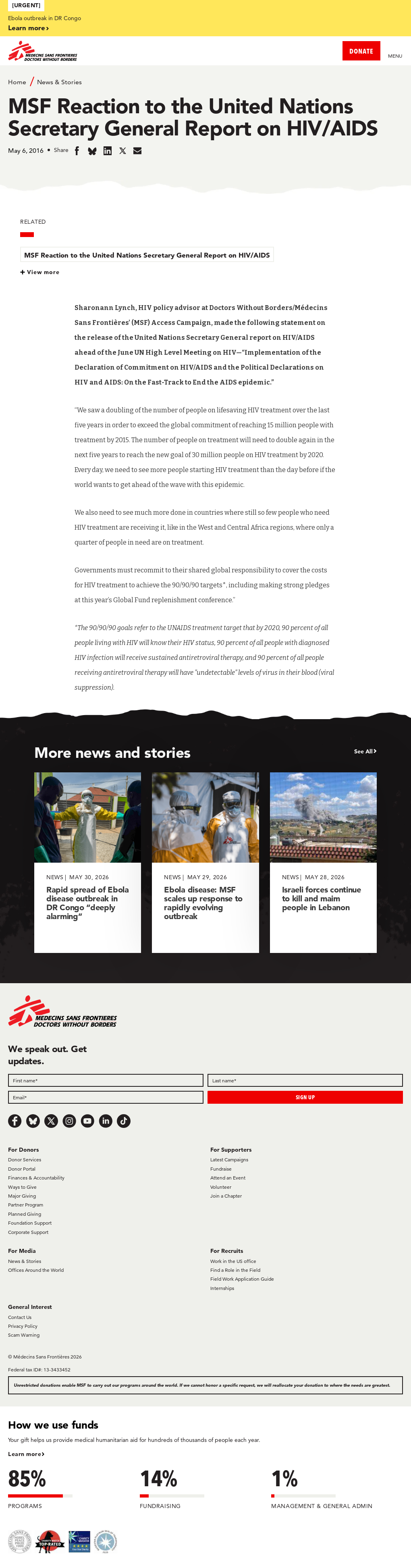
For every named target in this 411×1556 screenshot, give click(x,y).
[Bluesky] (33, 1121)
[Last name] (305, 1080)
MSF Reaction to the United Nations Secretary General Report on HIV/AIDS (147, 255)
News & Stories (59, 82)
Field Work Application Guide (242, 1279)
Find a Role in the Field (235, 1270)
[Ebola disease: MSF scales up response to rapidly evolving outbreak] (205, 862)
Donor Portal (21, 1169)
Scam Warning (23, 1335)
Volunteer (220, 1187)
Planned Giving (24, 1214)
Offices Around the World (36, 1270)
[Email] (105, 1097)
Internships (222, 1288)
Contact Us (19, 1317)
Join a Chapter (226, 1196)
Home (17, 82)
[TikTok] (124, 1121)
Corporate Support (28, 1232)
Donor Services (24, 1160)
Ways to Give (22, 1187)
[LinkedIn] (105, 1121)
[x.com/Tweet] (51, 1121)
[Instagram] (69, 1121)
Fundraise (221, 1169)
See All (363, 751)
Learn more (26, 27)
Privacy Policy (22, 1326)
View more (43, 272)
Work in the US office (233, 1261)
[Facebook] (15, 1121)
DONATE (361, 51)
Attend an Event (227, 1178)
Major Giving (22, 1196)
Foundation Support (30, 1223)
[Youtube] (87, 1121)
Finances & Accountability (36, 1178)
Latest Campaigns (229, 1160)
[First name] (105, 1080)
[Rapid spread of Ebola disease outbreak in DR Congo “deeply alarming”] (87, 862)
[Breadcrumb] (205, 81)
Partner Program (25, 1205)
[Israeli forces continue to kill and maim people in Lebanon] (323, 862)
